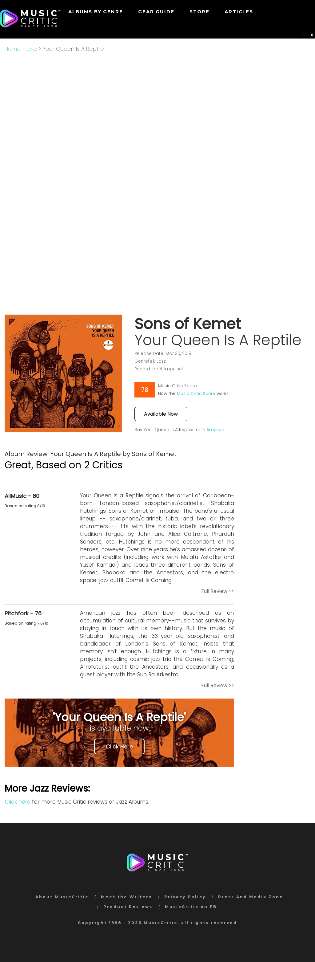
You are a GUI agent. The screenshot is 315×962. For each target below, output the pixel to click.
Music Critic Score (196, 393)
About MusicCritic (62, 897)
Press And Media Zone (250, 897)
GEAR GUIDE (156, 11)
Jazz (31, 49)
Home (13, 49)
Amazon (215, 429)
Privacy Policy (185, 897)
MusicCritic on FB (191, 906)
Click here (17, 801)
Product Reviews (128, 906)
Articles (239, 11)
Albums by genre (95, 11)
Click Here (119, 746)
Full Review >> (217, 591)
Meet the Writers (126, 897)
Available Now (161, 414)
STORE (199, 11)
